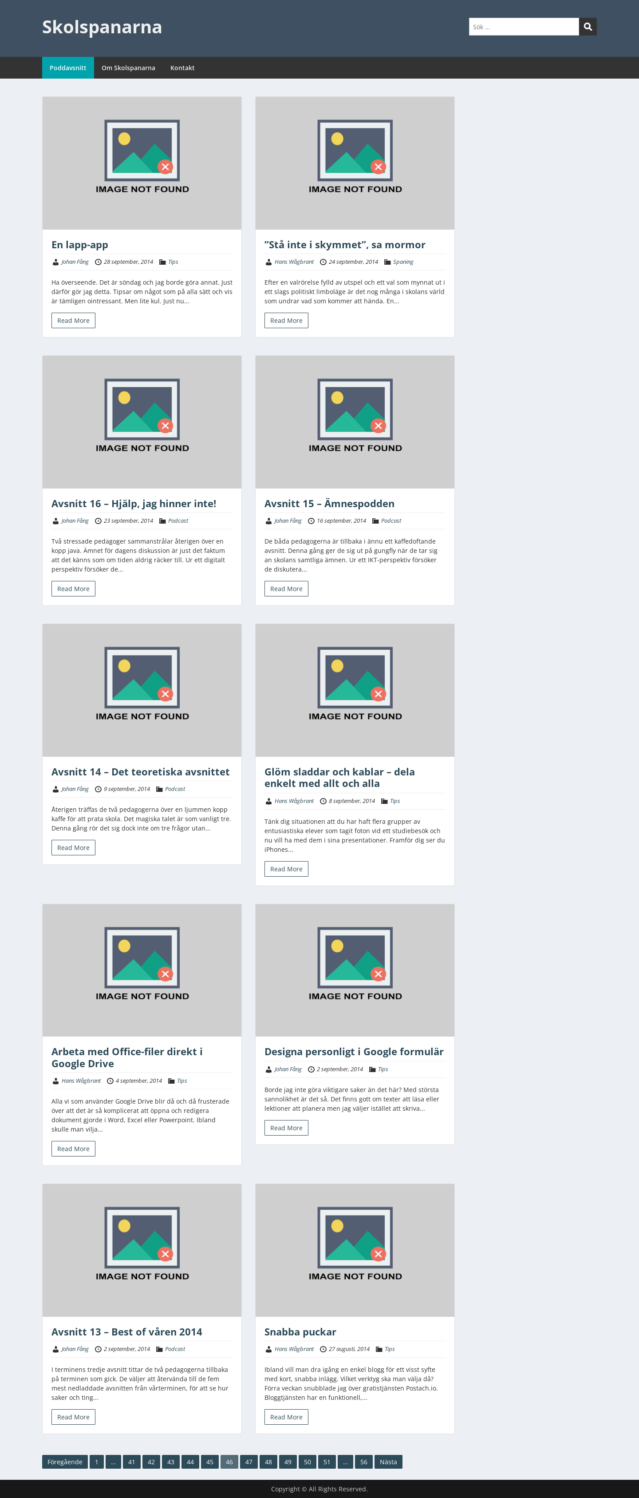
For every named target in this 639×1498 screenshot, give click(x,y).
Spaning (403, 262)
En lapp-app (79, 244)
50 (307, 1462)
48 (268, 1462)
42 (151, 1462)
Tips (173, 262)
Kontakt (182, 68)
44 (190, 1462)
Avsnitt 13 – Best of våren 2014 (126, 1331)
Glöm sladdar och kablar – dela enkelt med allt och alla (339, 777)
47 (248, 1462)
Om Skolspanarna (128, 68)
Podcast (178, 520)
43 (170, 1462)
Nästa (388, 1462)
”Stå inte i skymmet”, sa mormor (345, 244)
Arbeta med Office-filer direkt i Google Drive (127, 1057)
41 (131, 1462)
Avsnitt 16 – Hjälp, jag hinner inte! (133, 503)
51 (327, 1462)
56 (363, 1462)
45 (209, 1462)
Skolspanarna (102, 26)
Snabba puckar (300, 1331)
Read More (73, 320)
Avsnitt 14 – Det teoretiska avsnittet (140, 771)
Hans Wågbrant (294, 262)
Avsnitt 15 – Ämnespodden (329, 503)
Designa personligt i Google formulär (354, 1051)
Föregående (65, 1462)
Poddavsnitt (68, 68)
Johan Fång (75, 262)
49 (288, 1462)
